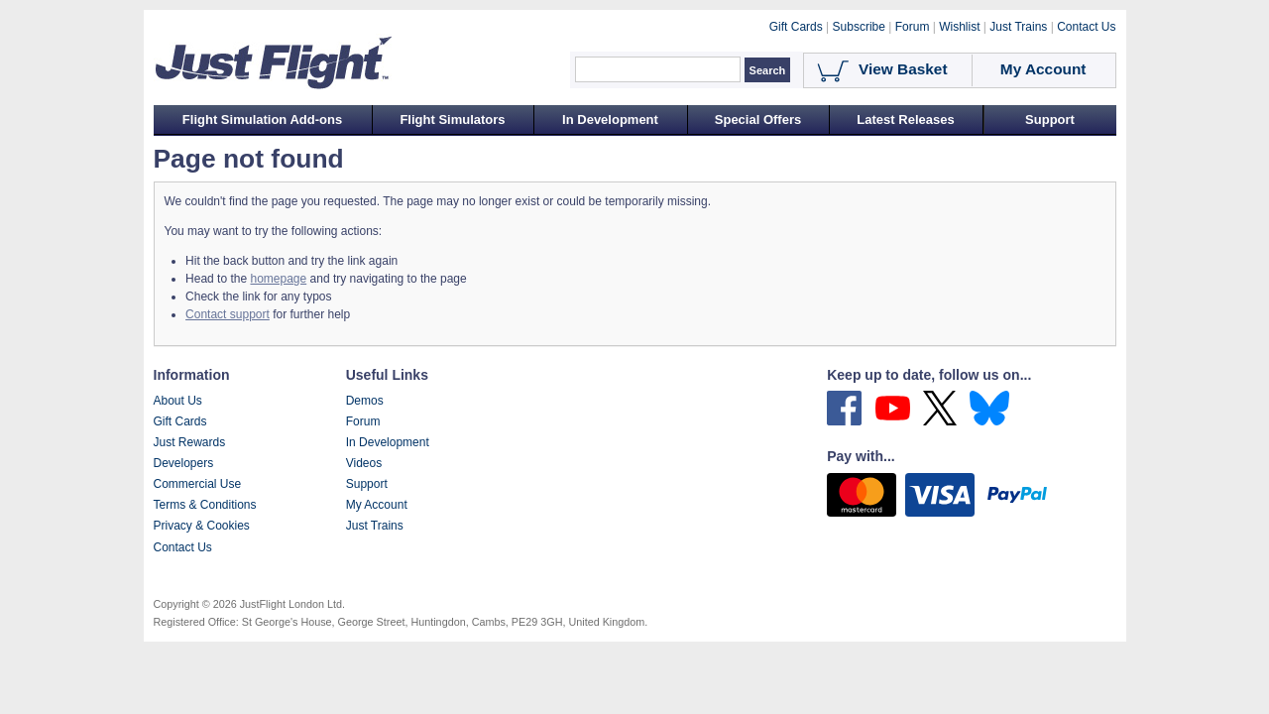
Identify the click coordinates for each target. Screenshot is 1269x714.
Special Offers (758, 119)
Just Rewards (190, 442)
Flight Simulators (452, 119)
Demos (365, 401)
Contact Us (183, 547)
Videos (364, 463)
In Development (610, 119)
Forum (363, 421)
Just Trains (375, 526)
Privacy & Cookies (202, 526)
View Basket (903, 68)
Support (1050, 119)
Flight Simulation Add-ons (262, 119)
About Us (178, 401)
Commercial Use (198, 484)
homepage (278, 279)
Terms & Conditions (205, 505)
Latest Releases (905, 119)
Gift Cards (180, 421)
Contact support (227, 314)
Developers (184, 463)
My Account (376, 505)
